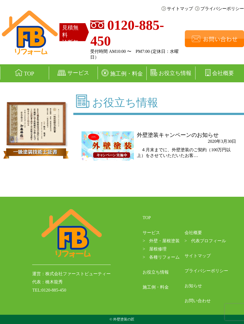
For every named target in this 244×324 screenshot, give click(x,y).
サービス (73, 73)
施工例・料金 (122, 73)
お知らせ (193, 285)
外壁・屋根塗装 (161, 240)
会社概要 (193, 232)
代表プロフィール (205, 240)
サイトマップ (177, 8)
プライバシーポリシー (219, 8)
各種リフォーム (161, 257)
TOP (24, 73)
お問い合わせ (198, 300)
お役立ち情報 (170, 72)
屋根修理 (155, 249)
